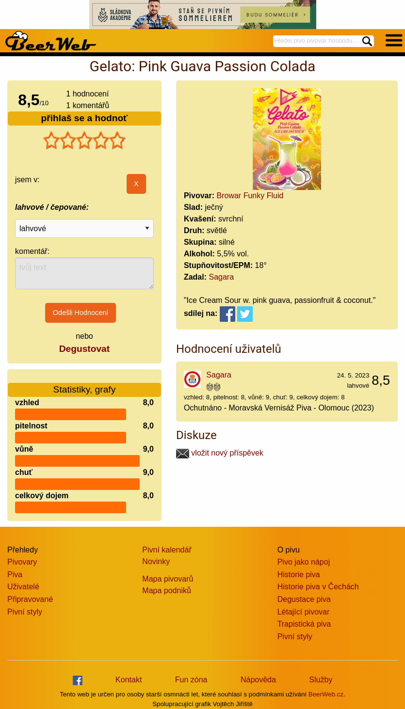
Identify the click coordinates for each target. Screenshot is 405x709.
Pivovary (22, 562)
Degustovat (84, 349)
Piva (14, 574)
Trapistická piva (304, 624)
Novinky (156, 561)
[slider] (84, 140)
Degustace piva (304, 599)
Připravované (30, 599)
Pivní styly (24, 612)
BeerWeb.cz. (326, 694)
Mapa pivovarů (167, 579)
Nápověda (258, 680)
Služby (320, 680)
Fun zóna (191, 680)
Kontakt (128, 680)
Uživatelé (23, 587)
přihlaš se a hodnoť (84, 118)
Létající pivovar (303, 612)
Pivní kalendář (166, 550)
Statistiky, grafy (84, 383)
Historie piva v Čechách (318, 587)
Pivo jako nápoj (303, 562)
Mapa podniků (166, 590)
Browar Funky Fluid (250, 195)
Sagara (221, 277)
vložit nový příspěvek (219, 453)
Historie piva (298, 574)
